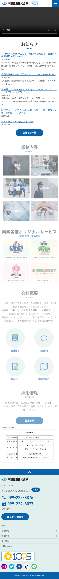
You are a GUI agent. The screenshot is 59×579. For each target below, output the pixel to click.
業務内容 (5, 536)
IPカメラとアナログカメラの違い (17, 121)
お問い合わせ (15, 517)
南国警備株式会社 (14, 3)
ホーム (4, 526)
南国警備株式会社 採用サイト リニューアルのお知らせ (28, 74)
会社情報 (5, 531)
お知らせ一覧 (29, 132)
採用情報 (29, 425)
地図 (35, 490)
